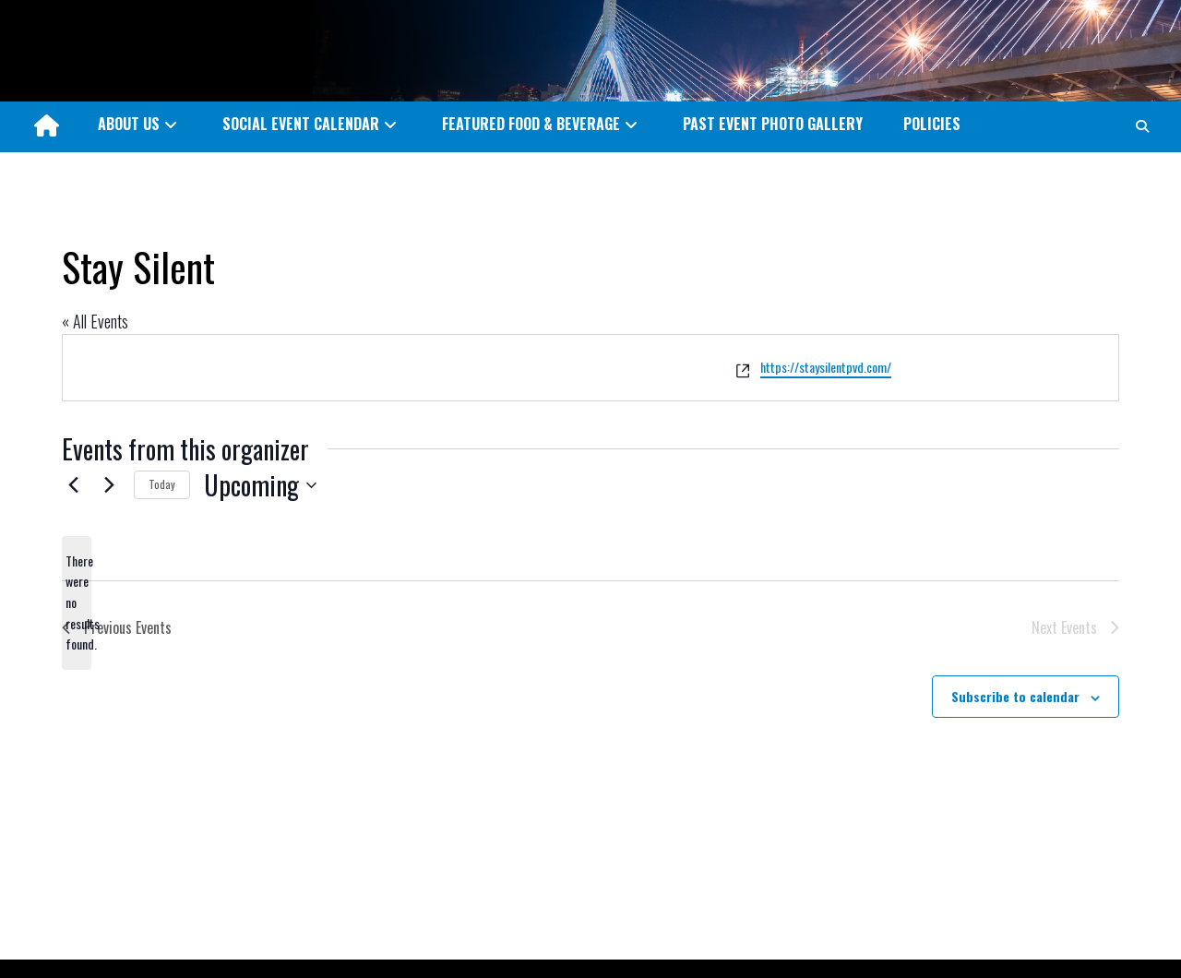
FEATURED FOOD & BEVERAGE (531, 124)
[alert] (76, 603)
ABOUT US (129, 124)
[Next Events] (109, 485)
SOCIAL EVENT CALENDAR (300, 124)
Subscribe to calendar (1015, 696)
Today (162, 484)
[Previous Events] (73, 485)
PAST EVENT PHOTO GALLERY (773, 124)
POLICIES (931, 124)
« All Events (95, 321)
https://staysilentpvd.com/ (825, 366)
